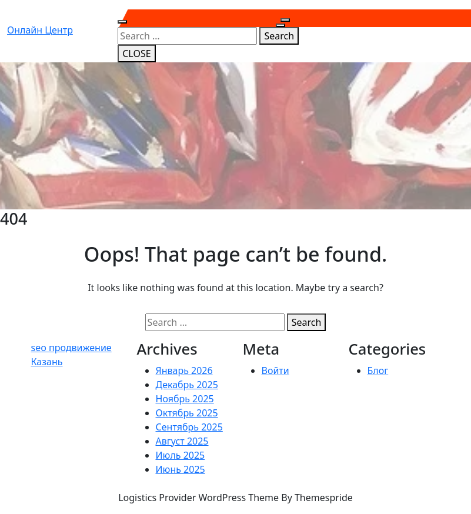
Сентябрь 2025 (189, 426)
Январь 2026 (184, 370)
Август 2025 (182, 441)
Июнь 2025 (180, 469)
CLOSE (136, 53)
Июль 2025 (180, 455)
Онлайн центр (40, 30)
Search (279, 35)
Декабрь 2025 (187, 384)
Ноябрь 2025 (185, 398)
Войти (275, 370)
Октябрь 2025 (187, 412)
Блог (378, 370)
